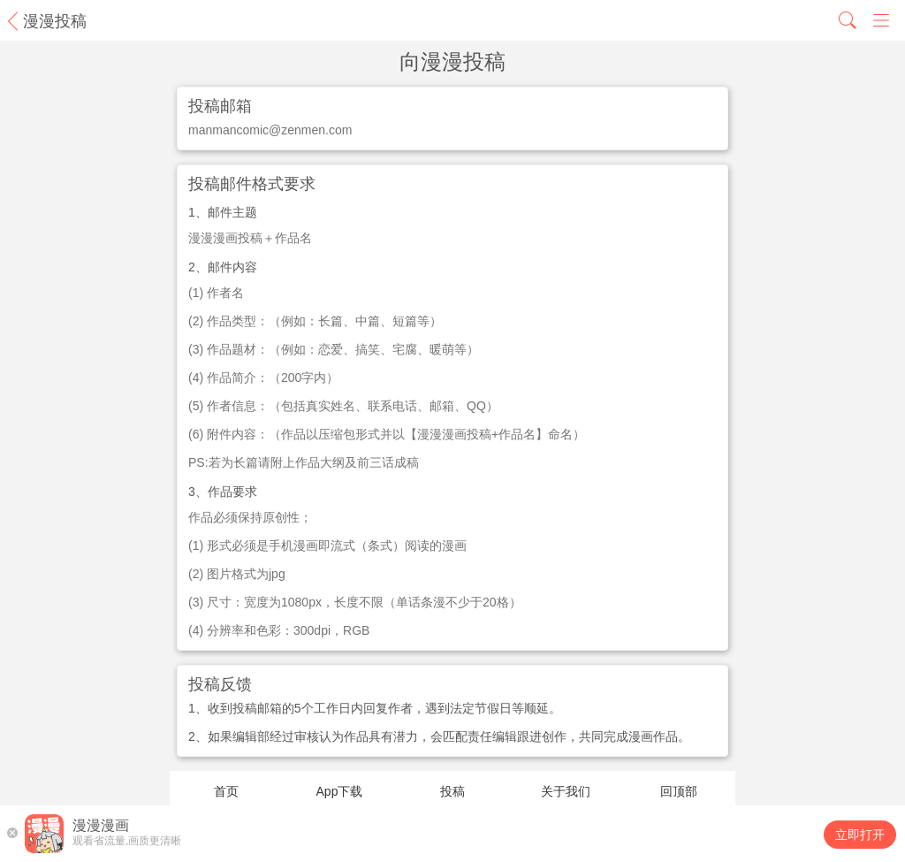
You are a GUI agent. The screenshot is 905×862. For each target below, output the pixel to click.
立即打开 (860, 835)
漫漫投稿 (55, 21)
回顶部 (678, 791)
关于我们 (565, 791)
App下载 (339, 791)
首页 (226, 791)
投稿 (452, 791)
